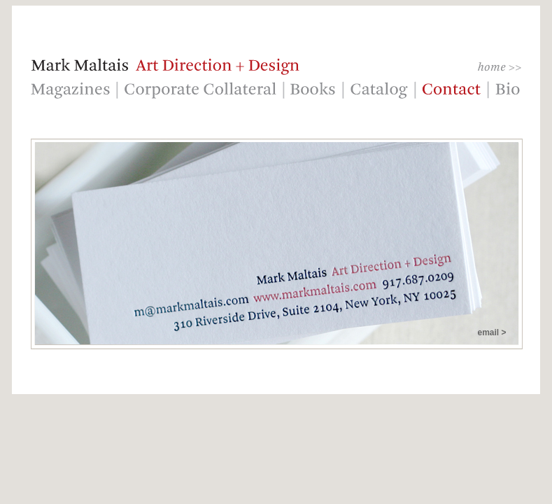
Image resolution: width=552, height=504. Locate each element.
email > (491, 332)
